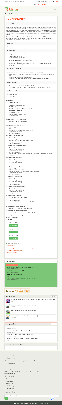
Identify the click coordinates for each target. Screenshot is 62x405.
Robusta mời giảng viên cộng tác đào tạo (16, 327)
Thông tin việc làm (10, 388)
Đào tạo (13, 13)
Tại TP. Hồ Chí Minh (12, 265)
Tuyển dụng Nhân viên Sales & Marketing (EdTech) (18, 330)
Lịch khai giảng (9, 381)
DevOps (18, 13)
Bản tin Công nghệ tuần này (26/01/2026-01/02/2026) (23, 310)
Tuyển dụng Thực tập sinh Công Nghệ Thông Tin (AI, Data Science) (22, 338)
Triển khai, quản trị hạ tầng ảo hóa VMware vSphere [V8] (20, 267)
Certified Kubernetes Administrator (15, 250)
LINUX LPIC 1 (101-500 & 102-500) (15, 274)
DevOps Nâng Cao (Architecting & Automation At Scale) (20, 248)
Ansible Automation (11, 255)
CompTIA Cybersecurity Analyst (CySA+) (16, 270)
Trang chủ (7, 13)
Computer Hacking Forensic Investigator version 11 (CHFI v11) (21, 278)
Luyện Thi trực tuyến (10, 385)
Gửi (6, 398)
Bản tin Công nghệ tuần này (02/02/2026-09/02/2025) (23, 305)
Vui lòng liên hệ (13, 225)
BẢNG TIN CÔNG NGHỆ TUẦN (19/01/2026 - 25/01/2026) (24, 316)
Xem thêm (54, 261)
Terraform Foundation (12, 252)
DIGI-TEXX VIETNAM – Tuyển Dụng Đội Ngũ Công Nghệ (20, 334)
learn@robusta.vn (43, 1)
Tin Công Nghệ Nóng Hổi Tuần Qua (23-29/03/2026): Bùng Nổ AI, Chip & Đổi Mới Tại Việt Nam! (33, 299)
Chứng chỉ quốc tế (10, 383)
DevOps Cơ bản (11, 245)
